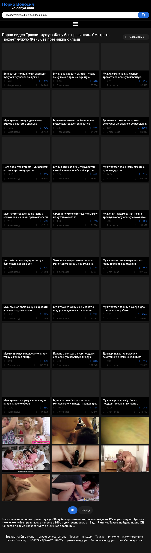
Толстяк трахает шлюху (46, 540)
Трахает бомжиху (16, 540)
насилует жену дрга (132, 537)
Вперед (85, 510)
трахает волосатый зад (52, 536)
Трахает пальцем (81, 536)
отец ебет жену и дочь (130, 540)
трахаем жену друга (76, 540)
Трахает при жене (107, 536)
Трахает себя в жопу (20, 536)
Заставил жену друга (103, 540)
